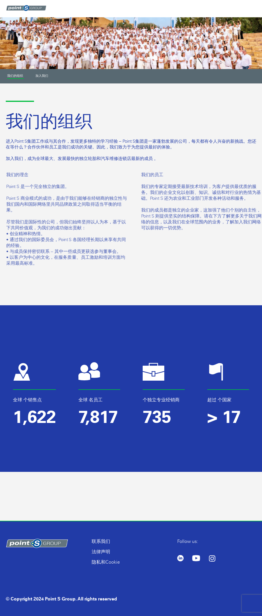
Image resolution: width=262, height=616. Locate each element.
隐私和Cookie (106, 562)
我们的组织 (15, 76)
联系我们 (101, 541)
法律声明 (101, 551)
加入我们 (41, 76)
